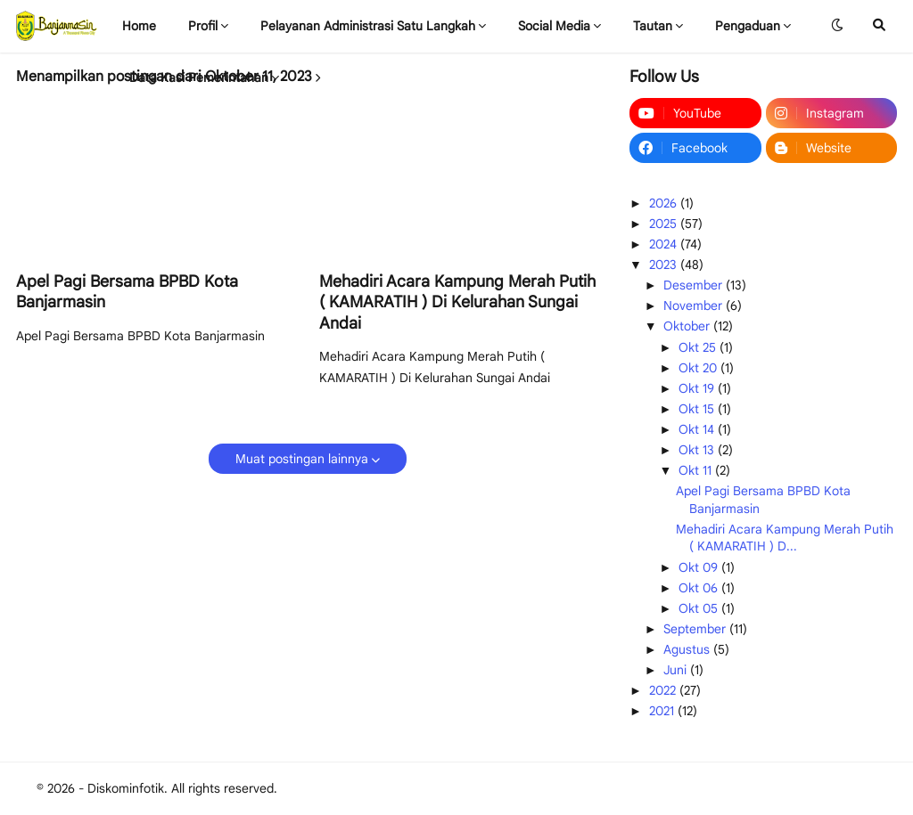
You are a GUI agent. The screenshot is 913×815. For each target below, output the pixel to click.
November (694, 305)
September (696, 629)
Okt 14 (698, 429)
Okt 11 (697, 470)
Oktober (688, 326)
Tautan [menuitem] (652, 26)
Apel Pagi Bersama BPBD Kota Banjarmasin (127, 292)
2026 (664, 203)
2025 (664, 224)
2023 (664, 265)
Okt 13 (698, 450)
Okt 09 (700, 567)
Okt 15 (698, 409)
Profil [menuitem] (203, 26)
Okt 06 (700, 588)
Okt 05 (700, 608)
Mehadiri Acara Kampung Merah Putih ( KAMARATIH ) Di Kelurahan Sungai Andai (457, 302)
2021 (663, 711)
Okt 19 (698, 388)
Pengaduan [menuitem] (747, 26)
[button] (837, 26)
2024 (664, 244)
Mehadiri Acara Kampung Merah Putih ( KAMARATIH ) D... (784, 538)
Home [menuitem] (139, 26)
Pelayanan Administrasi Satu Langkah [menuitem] (367, 26)
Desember (694, 285)
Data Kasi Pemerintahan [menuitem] (198, 77)
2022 (664, 690)
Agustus (688, 649)
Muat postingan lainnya (301, 459)
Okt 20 (699, 368)
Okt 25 (699, 347)
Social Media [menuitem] (554, 26)
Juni (676, 670)
